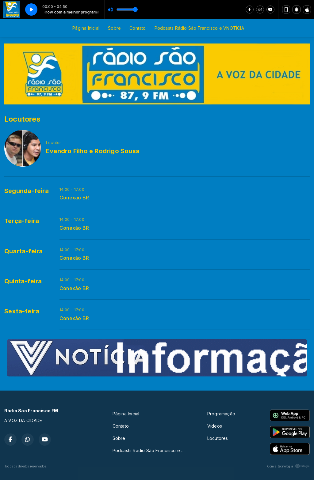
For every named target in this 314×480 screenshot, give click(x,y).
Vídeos (214, 426)
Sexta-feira (21, 311)
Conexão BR (74, 198)
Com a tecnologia (288, 466)
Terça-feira (21, 221)
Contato (137, 28)
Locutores (217, 438)
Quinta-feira (23, 281)
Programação (221, 413)
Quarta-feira (23, 251)
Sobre (114, 28)
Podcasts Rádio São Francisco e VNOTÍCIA (199, 28)
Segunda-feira (26, 191)
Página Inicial (85, 28)
